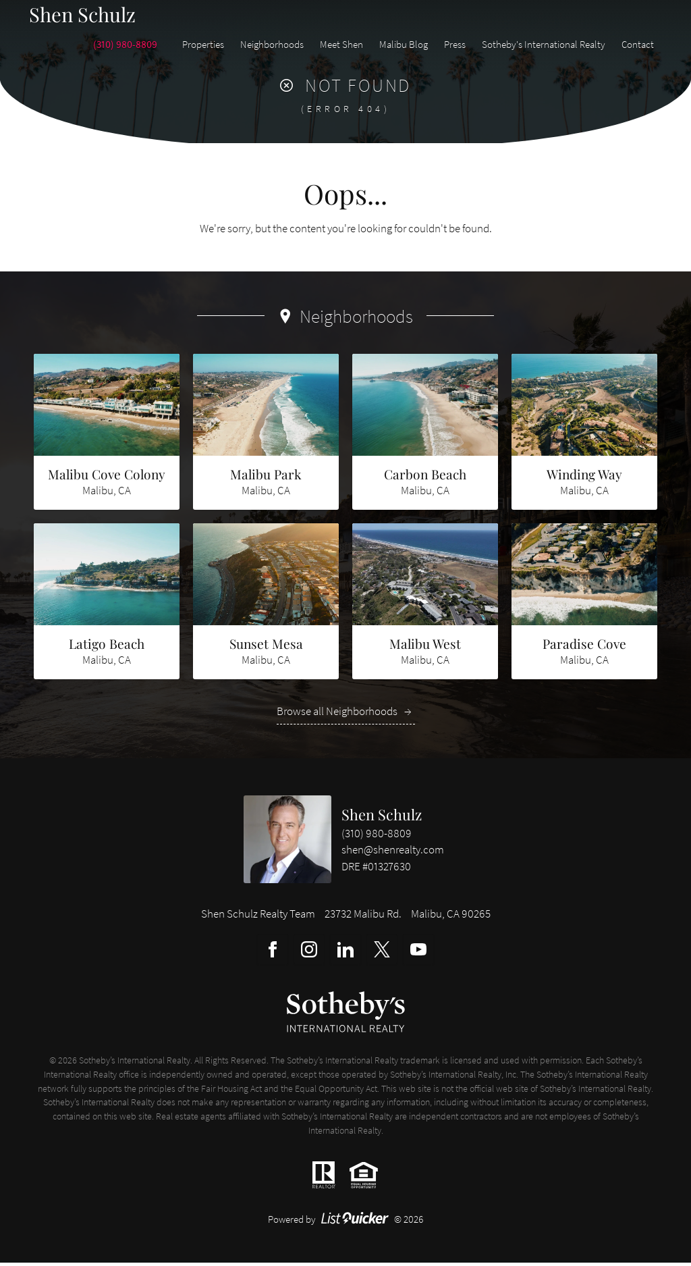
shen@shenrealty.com (392, 854)
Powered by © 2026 (346, 1222)
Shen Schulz (381, 817)
